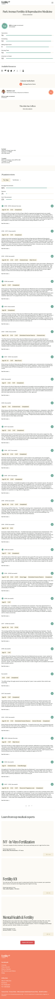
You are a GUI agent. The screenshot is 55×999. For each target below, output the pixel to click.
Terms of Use (4, 991)
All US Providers (43, 991)
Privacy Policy (12, 991)
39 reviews (12, 26)
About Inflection (6, 981)
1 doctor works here (27, 14)
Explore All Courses (27, 942)
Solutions (4, 983)
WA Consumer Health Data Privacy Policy (27, 991)
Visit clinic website (27, 109)
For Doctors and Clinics (8, 971)
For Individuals (5, 987)
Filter (7, 180)
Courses (3, 965)
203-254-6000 (5, 153)
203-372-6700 (5, 163)
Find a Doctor (5, 967)
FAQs (3, 973)
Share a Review (6, 969)
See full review (5, 223)
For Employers (5, 985)
